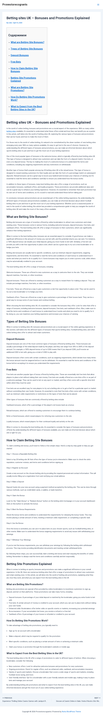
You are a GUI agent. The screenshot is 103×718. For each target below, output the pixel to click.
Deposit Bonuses (20, 55)
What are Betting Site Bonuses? (27, 42)
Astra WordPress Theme (71, 712)
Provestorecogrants (14, 4)
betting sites (11, 131)
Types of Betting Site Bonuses (27, 48)
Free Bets (16, 61)
